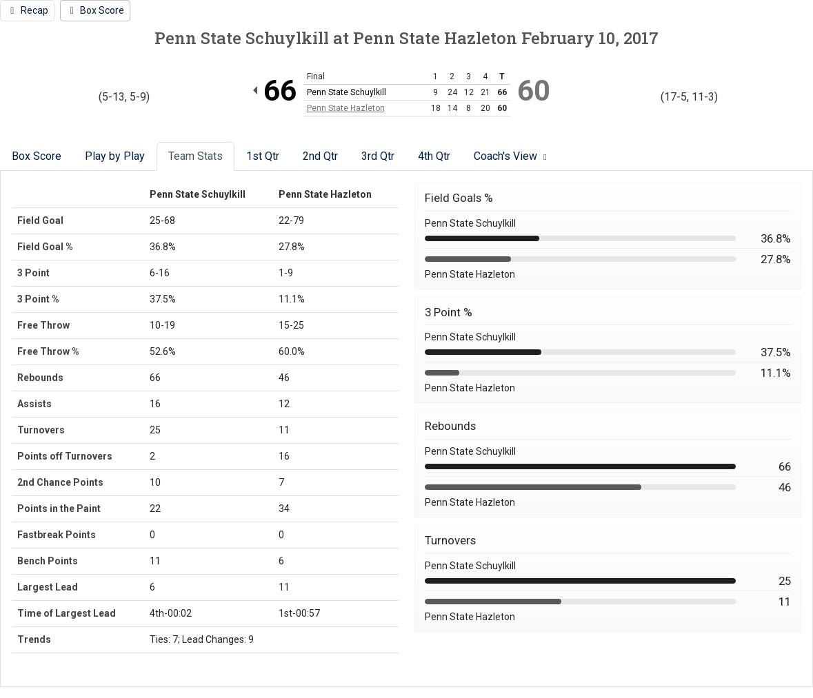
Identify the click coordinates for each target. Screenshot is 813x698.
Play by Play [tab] (115, 156)
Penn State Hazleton (346, 108)
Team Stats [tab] (195, 156)
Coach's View (512, 156)
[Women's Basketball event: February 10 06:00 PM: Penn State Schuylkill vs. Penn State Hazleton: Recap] (27, 10)
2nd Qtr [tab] (320, 156)
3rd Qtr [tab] (377, 156)
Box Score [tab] (36, 156)
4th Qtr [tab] (434, 156)
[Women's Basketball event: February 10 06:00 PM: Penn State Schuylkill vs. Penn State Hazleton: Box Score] (95, 10)
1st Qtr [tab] (262, 156)
